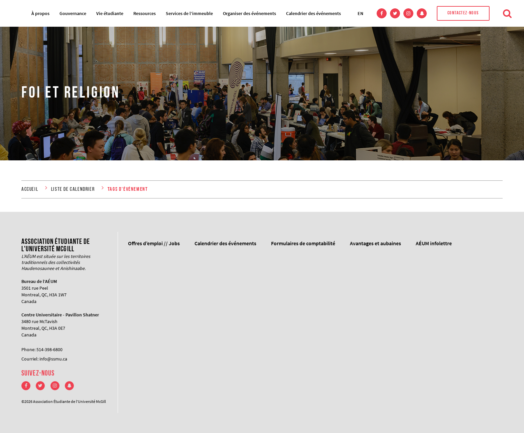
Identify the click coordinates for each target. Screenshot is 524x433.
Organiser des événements (249, 13)
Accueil (29, 189)
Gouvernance (72, 13)
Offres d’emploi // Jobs (154, 243)
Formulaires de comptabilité (303, 243)
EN (360, 13)
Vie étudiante (109, 13)
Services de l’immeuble (189, 13)
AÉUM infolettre (434, 243)
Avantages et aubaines (375, 243)
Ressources (144, 13)
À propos (40, 13)
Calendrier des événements (313, 13)
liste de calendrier (73, 189)
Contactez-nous (463, 13)
